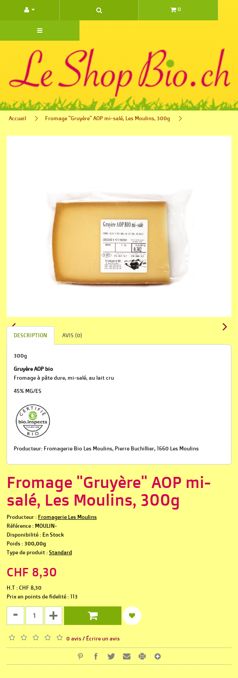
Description (30, 335)
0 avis (73, 638)
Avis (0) (72, 335)
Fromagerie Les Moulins (67, 517)
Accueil (17, 118)
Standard (60, 552)
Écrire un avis (103, 638)
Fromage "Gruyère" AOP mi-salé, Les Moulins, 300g (107, 118)
